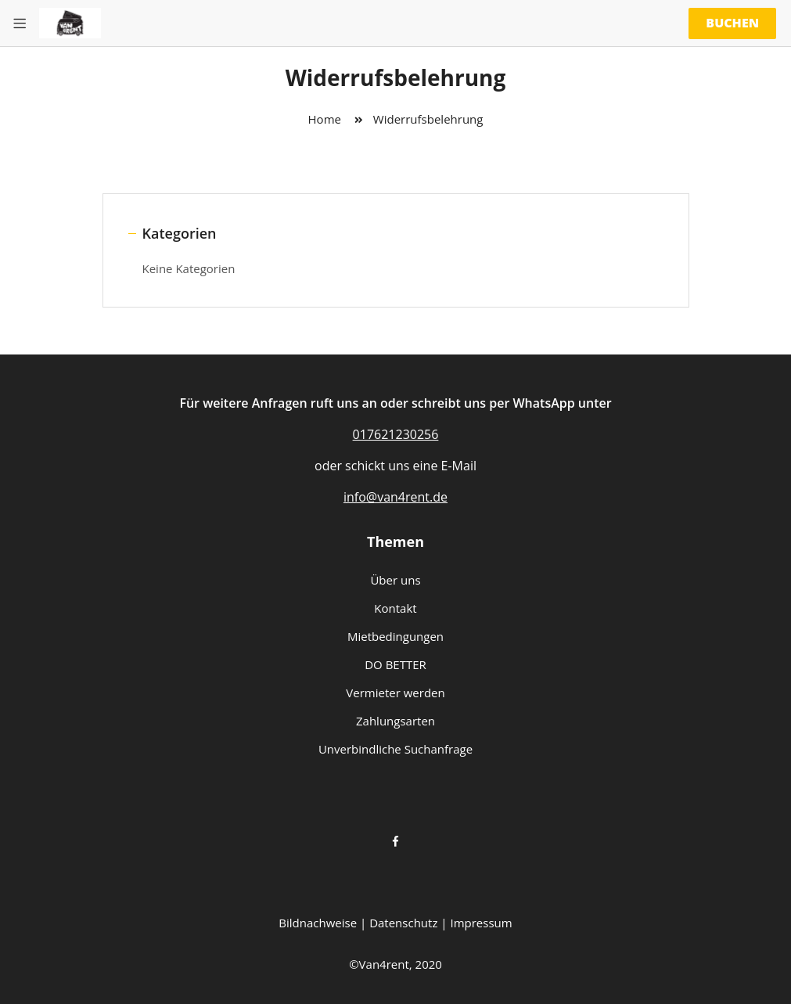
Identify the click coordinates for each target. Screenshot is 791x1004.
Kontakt (395, 608)
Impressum (481, 922)
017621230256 (396, 434)
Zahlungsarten (395, 721)
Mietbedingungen (395, 636)
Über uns (395, 580)
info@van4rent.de (395, 497)
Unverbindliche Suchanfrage (395, 749)
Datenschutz (403, 922)
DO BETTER (395, 664)
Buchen (732, 22)
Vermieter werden (395, 692)
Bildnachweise (318, 922)
